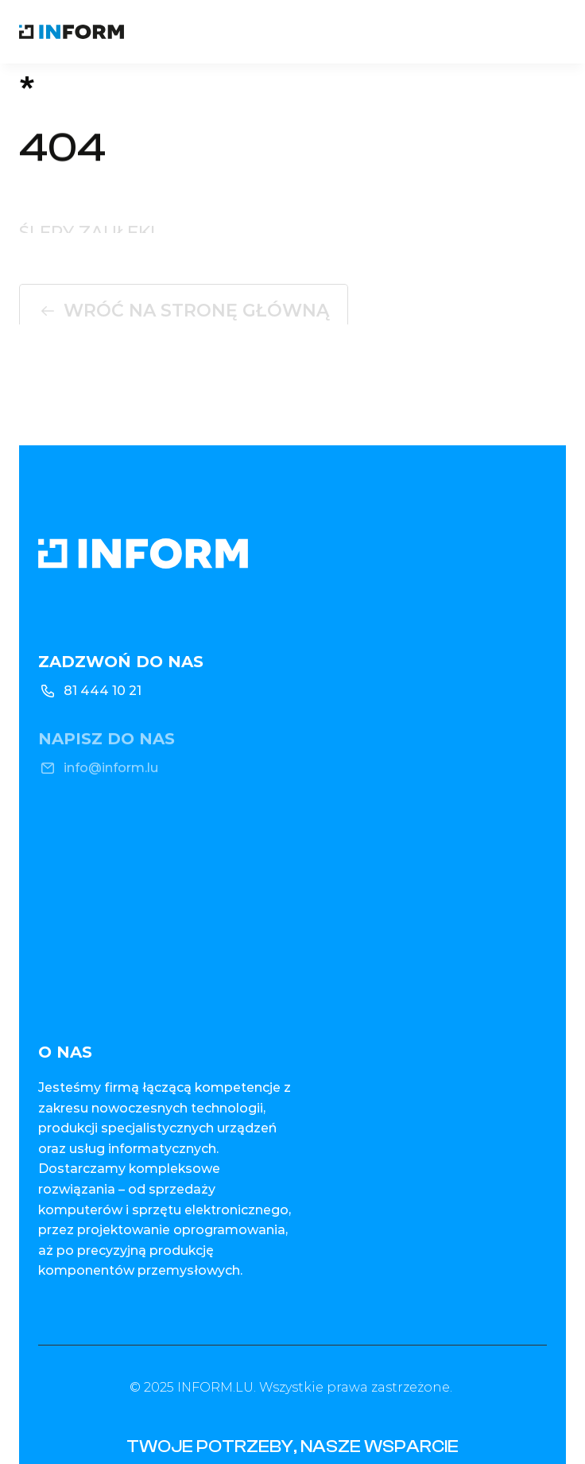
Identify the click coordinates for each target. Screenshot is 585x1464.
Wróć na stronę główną (196, 313)
